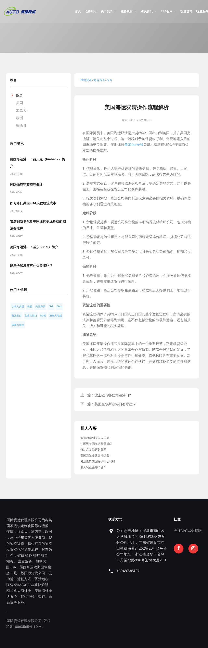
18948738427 (154, 571)
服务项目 (127, 11)
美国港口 (17, 315)
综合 (19, 95)
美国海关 (40, 306)
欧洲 (19, 118)
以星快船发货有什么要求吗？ (31, 265)
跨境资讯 (147, 11)
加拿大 (21, 110)
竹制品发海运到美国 (93, 449)
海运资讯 (99, 80)
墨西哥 (21, 125)
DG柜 (43, 315)
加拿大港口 (31, 315)
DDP (51, 306)
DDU (59, 306)
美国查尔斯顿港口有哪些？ (115, 404)
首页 (78, 11)
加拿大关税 (18, 306)
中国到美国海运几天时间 (96, 443)
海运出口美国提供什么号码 (97, 461)
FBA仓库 (166, 11)
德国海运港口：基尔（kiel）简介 (34, 247)
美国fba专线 (133, 145)
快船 (29, 306)
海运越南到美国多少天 (94, 437)
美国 (19, 103)
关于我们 (107, 11)
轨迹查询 (186, 11)
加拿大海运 (18, 324)
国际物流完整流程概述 (26, 184)
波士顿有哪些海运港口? (112, 395)
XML (27, 627)
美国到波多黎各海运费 (94, 455)
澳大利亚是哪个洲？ (93, 467)
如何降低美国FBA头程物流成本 (33, 203)
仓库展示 (91, 11)
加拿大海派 (55, 315)
